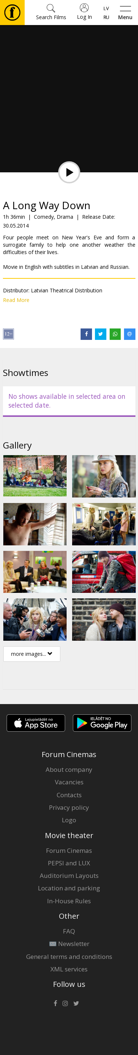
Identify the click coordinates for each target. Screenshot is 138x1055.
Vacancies (69, 782)
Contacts (69, 795)
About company (69, 769)
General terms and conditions (69, 956)
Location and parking (69, 888)
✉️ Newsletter (69, 943)
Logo (69, 820)
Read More (16, 299)
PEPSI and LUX (69, 863)
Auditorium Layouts (69, 875)
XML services (69, 969)
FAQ (69, 931)
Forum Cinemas (69, 850)
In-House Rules (69, 901)
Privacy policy (69, 807)
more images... (32, 653)
